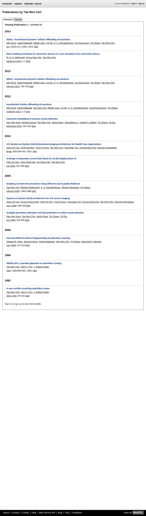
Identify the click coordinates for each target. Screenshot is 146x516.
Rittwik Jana (39, 43)
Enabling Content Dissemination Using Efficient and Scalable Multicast (43, 184)
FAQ (67, 512)
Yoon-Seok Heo (27, 162)
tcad (8, 270)
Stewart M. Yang (14, 241)
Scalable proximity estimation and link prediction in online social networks (45, 212)
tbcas (9, 151)
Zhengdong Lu (72, 122)
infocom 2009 (12, 191)
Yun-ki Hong (60, 202)
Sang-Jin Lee (12, 148)
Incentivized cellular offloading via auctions (28, 104)
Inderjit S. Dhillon (88, 122)
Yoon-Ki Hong (42, 148)
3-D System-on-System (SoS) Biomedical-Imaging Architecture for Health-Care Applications (53, 144)
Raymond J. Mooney (91, 241)
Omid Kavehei (27, 148)
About (6, 512)
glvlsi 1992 (11, 296)
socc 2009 (11, 206)
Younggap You (71, 148)
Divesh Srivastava (70, 187)
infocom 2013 (12, 86)
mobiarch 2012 (13, 111)
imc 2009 (10, 220)
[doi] (36, 47)
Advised (18, 19)
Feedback (77, 512)
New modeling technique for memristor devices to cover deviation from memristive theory (53, 54)
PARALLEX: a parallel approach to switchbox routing (33, 263)
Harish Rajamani (47, 241)
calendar (28, 3)
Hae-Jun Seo (12, 162)
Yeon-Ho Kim (46, 202)
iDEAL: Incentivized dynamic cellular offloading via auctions (37, 79)
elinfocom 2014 (13, 61)
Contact (15, 512)
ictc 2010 (10, 166)
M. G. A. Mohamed (15, 57)
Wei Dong (11, 43)
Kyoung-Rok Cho (87, 148)
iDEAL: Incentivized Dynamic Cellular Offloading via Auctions (38, 39)
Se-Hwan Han (43, 162)
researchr (7, 3)
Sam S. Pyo (26, 267)
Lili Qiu (49, 43)
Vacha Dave (57, 122)
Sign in (134, 3)
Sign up (141, 3)
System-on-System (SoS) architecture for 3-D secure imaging (38, 198)
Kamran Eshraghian (107, 148)
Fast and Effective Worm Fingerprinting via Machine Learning (38, 238)
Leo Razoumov (82, 43)
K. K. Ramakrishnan (64, 43)
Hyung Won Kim (34, 57)
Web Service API (47, 512)
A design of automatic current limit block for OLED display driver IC (41, 158)
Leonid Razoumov (97, 108)
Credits (25, 512)
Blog (60, 512)
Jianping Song (30, 241)
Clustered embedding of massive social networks (31, 119)
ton (7, 47)
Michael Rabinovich (30, 187)
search (37, 3)
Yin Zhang (95, 43)
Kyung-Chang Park (29, 202)
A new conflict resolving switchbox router (28, 288)
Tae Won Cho (108, 43)
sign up (18, 304)
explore (18, 3)
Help (34, 512)
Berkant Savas (29, 122)
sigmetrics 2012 (14, 126)
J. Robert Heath (41, 267)
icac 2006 (11, 245)
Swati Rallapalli (24, 43)
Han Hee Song (13, 122)
